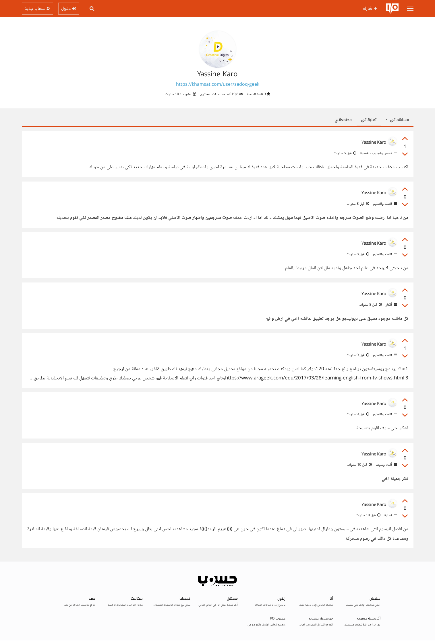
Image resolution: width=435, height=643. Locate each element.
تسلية (390, 515)
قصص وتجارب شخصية (378, 153)
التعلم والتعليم (384, 204)
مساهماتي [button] (397, 120)
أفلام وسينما (386, 465)
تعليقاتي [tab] (368, 120)
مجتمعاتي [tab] (343, 120)
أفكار (391, 305)
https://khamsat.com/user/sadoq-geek (217, 85)
